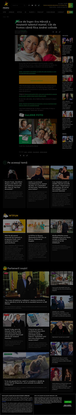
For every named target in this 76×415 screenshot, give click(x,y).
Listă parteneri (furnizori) (38, 404)
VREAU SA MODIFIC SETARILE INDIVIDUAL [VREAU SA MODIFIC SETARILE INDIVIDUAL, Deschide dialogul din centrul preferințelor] (67, 405)
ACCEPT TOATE (68, 401)
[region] (38, 404)
